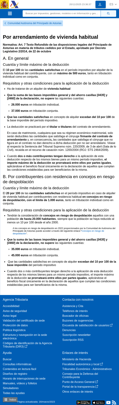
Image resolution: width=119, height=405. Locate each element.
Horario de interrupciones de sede (24, 378)
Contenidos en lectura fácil (19, 369)
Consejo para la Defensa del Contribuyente (80, 375)
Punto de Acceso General (80, 381)
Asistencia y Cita (72, 306)
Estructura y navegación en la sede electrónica (25, 336)
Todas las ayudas (14, 393)
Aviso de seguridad (15, 311)
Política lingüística (14, 330)
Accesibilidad (11, 306)
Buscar (7, 359)
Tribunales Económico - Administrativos (87, 369)
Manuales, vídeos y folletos (20, 383)
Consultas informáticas (17, 364)
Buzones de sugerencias (77, 320)
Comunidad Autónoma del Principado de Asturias (33, 23)
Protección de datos (15, 325)
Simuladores (11, 388)
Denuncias (69, 330)
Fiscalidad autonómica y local (82, 364)
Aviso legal (9, 315)
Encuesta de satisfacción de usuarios (87, 325)
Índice (10, 399)
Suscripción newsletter (76, 334)
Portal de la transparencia (80, 386)
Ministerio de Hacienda (76, 359)
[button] (113, 4)
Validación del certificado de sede (24, 320)
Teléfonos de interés (75, 311)
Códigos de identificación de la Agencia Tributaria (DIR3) (27, 345)
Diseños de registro (15, 373)
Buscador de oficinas (75, 315)
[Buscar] (62, 13)
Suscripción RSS (73, 339)
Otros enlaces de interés (77, 391)
